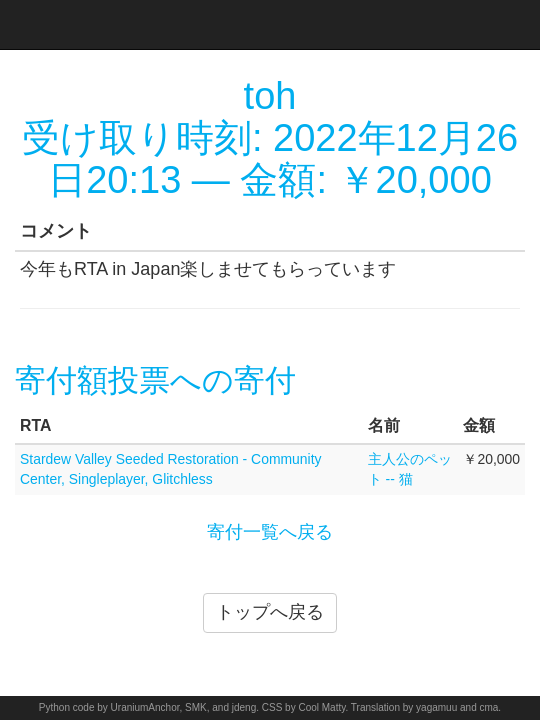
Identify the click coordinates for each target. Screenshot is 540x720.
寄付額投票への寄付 (155, 380)
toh (270, 96)
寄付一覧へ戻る (270, 532)
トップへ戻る (270, 612)
